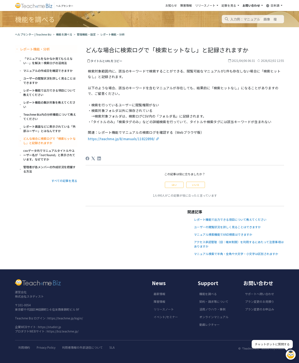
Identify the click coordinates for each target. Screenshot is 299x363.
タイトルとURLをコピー (106, 61)
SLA (112, 347)
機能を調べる (64, 34)
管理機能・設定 (86, 34)
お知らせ (171, 5)
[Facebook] (87, 158)
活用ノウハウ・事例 (212, 309)
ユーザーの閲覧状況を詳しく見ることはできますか (227, 227)
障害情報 (186, 5)
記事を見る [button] (229, 5)
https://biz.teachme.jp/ (62, 331)
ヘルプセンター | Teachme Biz (33, 34)
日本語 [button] (273, 5)
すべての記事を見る (64, 181)
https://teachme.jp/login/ (65, 318)
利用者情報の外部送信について (82, 347)
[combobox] (253, 19)
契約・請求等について (213, 301)
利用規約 (24, 347)
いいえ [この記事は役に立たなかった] (195, 184)
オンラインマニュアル (213, 317)
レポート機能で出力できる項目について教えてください (230, 219)
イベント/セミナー (166, 317)
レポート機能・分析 (112, 34)
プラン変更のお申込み (259, 309)
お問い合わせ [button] (252, 5)
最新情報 (159, 294)
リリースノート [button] (205, 5)
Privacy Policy (46, 347)
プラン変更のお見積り (259, 301)
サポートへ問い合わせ (259, 294)
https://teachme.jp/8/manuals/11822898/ (121, 138)
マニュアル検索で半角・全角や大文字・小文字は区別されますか (236, 254)
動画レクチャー (209, 325)
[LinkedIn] (99, 158)
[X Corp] (93, 158)
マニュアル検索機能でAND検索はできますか (223, 234)
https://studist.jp (49, 327)
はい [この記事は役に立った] (174, 184)
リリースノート (164, 309)
